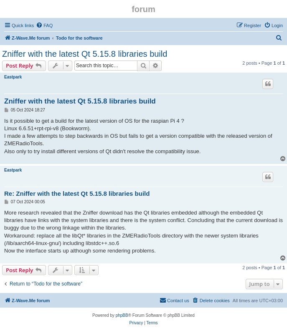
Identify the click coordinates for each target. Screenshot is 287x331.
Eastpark (13, 77)
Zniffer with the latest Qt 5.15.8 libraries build (84, 53)
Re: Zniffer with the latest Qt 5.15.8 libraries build (77, 193)
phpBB (122, 315)
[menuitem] (44, 25)
